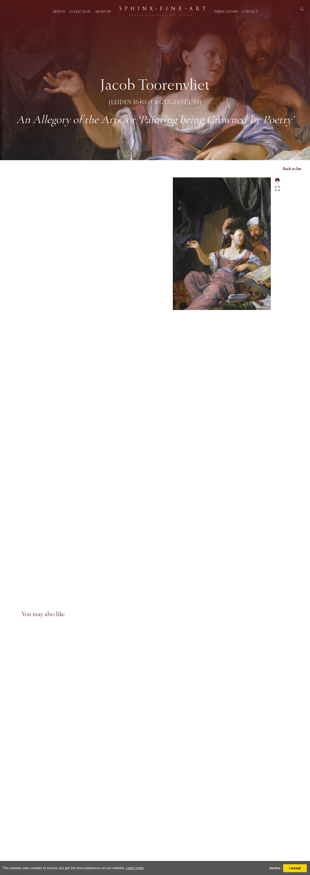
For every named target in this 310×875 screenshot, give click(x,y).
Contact (250, 11)
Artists (58, 11)
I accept (295, 868)
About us (103, 11)
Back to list (292, 169)
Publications (226, 11)
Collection (79, 11)
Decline (274, 868)
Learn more (135, 868)
